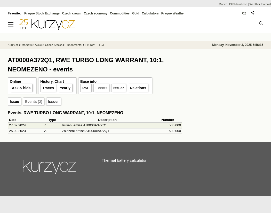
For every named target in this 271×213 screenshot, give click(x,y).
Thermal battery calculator (124, 160)
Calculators (150, 13)
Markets (27, 44)
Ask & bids (21, 88)
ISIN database (238, 4)
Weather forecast (260, 4)
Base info (88, 81)
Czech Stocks (53, 44)
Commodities (120, 13)
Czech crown (71, 13)
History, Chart (52, 81)
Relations (138, 88)
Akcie (38, 44)
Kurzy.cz (13, 44)
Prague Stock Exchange (42, 13)
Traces (48, 88)
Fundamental (74, 44)
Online (15, 81)
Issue (14, 102)
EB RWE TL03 (94, 44)
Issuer (118, 88)
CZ (244, 13)
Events (101, 88)
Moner (223, 4)
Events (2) (33, 102)
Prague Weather (173, 13)
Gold (135, 13)
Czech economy (95, 13)
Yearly (65, 88)
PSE (86, 88)
